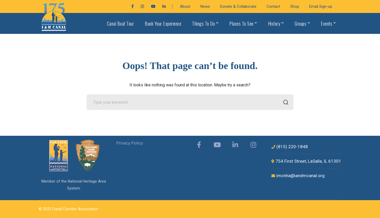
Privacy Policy (129, 143)
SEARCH (284, 102)
